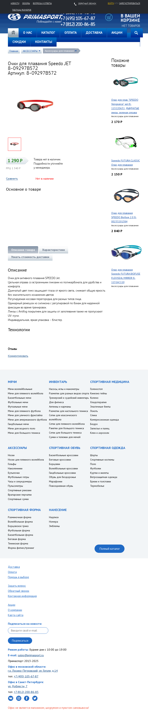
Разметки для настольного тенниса (68, 411)
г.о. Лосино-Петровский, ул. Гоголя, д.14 (33, 670)
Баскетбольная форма (20, 534)
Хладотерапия (98, 402)
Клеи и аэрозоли (99, 432)
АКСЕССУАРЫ (30, 51)
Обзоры (26, 3)
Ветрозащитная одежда (103, 477)
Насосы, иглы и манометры (64, 389)
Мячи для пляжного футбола (24, 411)
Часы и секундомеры (20, 481)
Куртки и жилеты (99, 472)
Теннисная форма (18, 543)
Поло (93, 464)
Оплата (12, 572)
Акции (11, 605)
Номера (53, 521)
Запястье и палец (99, 428)
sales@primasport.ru (31, 655)
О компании (15, 610)
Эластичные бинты (100, 406)
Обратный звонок (18, 591)
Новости (15, 3)
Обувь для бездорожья (62, 477)
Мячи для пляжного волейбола (25, 393)
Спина (93, 415)
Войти (111, 3)
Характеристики (53, 250)
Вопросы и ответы (42, 3)
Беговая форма (17, 539)
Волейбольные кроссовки (63, 468)
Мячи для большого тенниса (24, 432)
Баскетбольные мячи (19, 397)
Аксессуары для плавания (59, 50)
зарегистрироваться (129, 3)
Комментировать (18, 356)
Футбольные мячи (18, 402)
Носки (11, 455)
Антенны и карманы (60, 406)
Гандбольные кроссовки (62, 472)
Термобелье (97, 485)
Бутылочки (14, 472)
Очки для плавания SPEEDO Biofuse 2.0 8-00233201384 (124, 217)
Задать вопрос (17, 585)
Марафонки (55, 481)
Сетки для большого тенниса (65, 432)
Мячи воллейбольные (20, 389)
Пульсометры (15, 485)
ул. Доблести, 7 (17, 686)
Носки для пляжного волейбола (26, 459)
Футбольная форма (19, 530)
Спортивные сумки (18, 499)
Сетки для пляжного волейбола (67, 423)
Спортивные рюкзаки (19, 490)
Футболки (95, 468)
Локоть (94, 411)
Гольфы (12, 464)
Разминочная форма (19, 517)
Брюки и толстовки (100, 481)
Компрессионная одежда (104, 419)
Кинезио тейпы (98, 393)
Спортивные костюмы (102, 459)
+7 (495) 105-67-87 (26, 676)
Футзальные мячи (18, 406)
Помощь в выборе (18, 577)
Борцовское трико (18, 526)
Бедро (94, 424)
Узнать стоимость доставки (30, 257)
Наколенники (15, 468)
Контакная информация (22, 596)
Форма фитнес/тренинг (21, 548)
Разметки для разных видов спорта (69, 393)
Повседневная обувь (61, 485)
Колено (94, 397)
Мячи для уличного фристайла (25, 415)
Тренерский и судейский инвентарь (69, 397)
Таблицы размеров (21, 10)
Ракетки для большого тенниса (66, 428)
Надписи (54, 517)
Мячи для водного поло (21, 428)
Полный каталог (109, 548)
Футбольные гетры (18, 477)
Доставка (14, 567)
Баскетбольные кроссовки (63, 455)
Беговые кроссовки (60, 459)
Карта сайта (15, 615)
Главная (13, 32)
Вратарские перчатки (20, 494)
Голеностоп (96, 389)
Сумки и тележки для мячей (64, 437)
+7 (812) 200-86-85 (26, 692)
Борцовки (54, 464)
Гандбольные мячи (18, 424)
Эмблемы (54, 526)
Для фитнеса (56, 402)
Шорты (94, 455)
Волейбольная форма (20, 521)
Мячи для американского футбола (27, 419)
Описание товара (23, 250)
